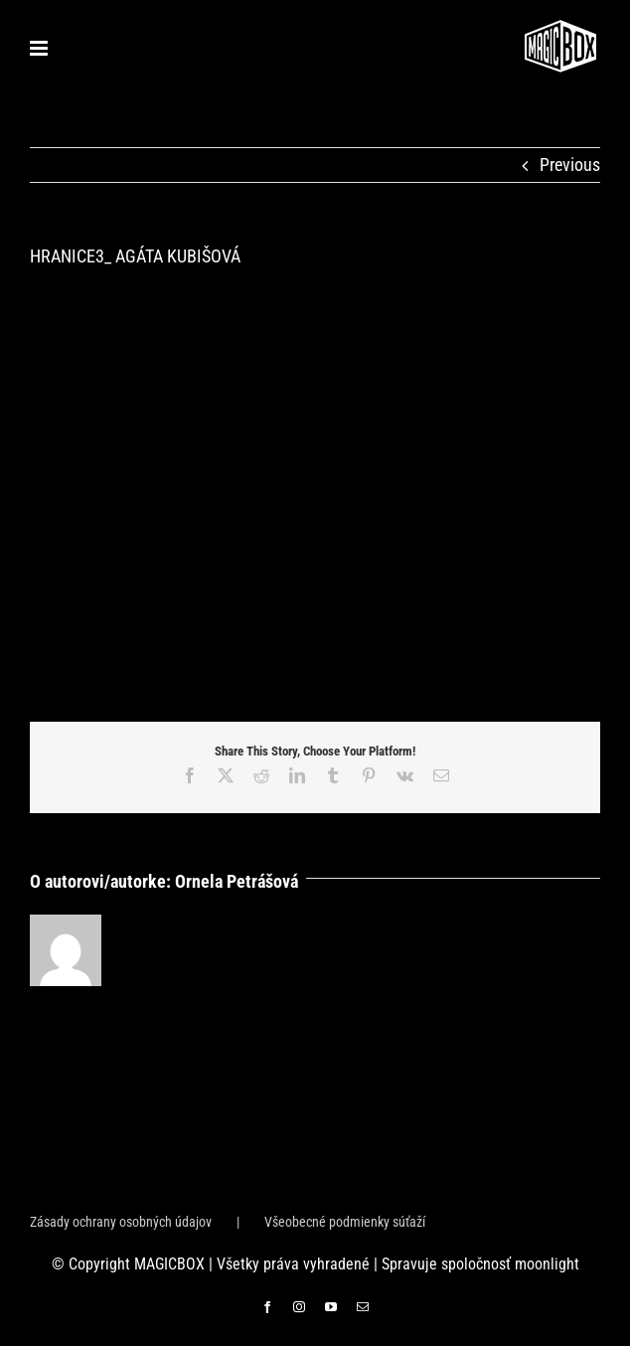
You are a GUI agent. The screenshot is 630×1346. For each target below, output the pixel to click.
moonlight (547, 1264)
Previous (570, 164)
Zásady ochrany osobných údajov (121, 1222)
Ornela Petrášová (236, 881)
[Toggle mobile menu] (40, 48)
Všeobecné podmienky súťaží (344, 1222)
